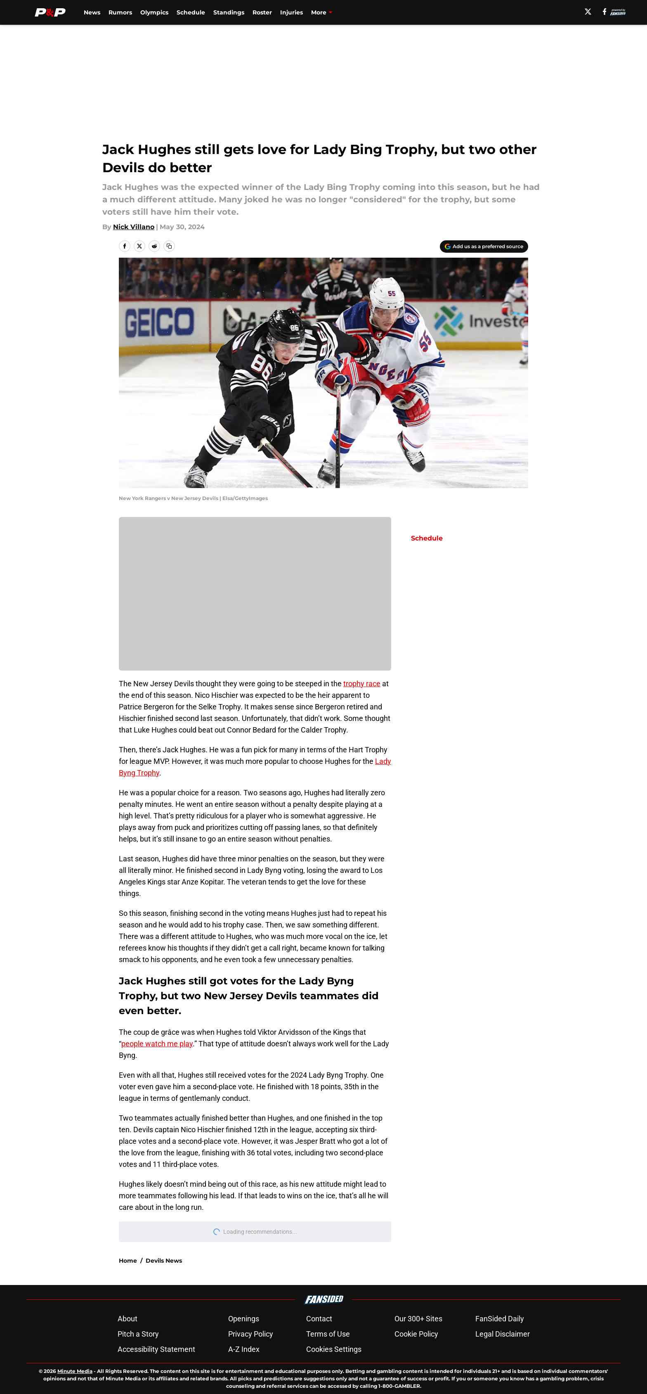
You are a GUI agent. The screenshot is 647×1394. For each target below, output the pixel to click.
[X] (588, 11)
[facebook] (605, 11)
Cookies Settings (333, 1349)
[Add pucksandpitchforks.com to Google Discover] (484, 246)
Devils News (164, 1260)
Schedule (191, 12)
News (92, 12)
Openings (243, 1318)
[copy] (169, 246)
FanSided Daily (499, 1318)
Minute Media (74, 1371)
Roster (262, 12)
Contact (319, 1318)
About (127, 1318)
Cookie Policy (416, 1334)
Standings (228, 12)
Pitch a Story (138, 1334)
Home (128, 1260)
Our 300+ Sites (418, 1318)
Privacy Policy (250, 1334)
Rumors (120, 12)
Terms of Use (328, 1334)
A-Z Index (244, 1349)
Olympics (154, 12)
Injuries (291, 12)
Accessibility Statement (156, 1349)
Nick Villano (133, 227)
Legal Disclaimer (502, 1334)
